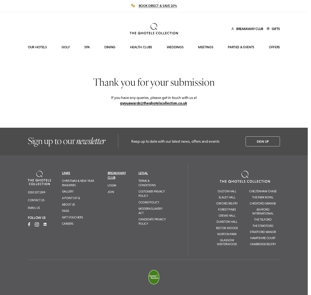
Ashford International (263, 211)
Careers (67, 223)
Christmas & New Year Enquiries (78, 183)
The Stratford (263, 226)
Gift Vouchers (72, 217)
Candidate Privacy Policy (152, 221)
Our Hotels (37, 47)
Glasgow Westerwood (227, 242)
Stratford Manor (263, 232)
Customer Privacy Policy (151, 194)
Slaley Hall (227, 197)
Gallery (68, 191)
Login (112, 185)
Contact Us (36, 200)
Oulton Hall (227, 191)
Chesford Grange (263, 203)
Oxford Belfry (227, 203)
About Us (68, 204)
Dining (109, 47)
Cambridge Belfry (263, 244)
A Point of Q (71, 198)
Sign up (263, 141)
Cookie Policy (148, 202)
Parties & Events (241, 47)
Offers (274, 47)
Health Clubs (141, 47)
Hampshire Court (263, 238)
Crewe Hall (227, 215)
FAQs (65, 211)
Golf (66, 47)
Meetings (205, 47)
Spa (87, 47)
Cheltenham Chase (263, 191)
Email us (34, 208)
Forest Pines (227, 209)
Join (111, 192)
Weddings (175, 47)
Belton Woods (227, 228)
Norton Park (226, 234)
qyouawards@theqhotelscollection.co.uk (153, 103)
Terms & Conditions (147, 183)
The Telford (262, 219)
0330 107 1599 (36, 192)
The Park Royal (263, 197)
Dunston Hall (226, 221)
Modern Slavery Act (150, 211)
